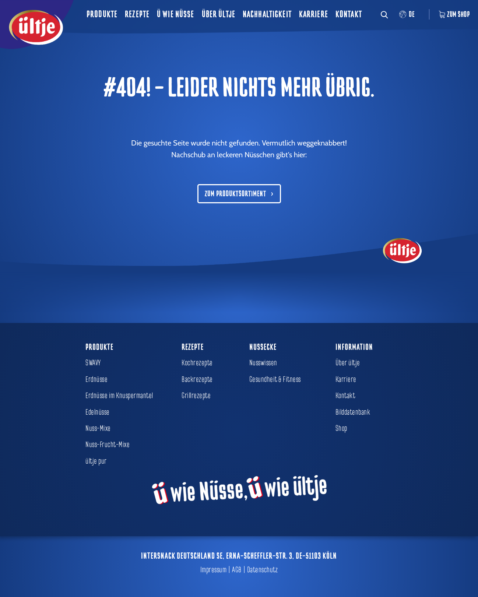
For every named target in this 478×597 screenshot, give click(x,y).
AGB (237, 570)
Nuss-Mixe (98, 428)
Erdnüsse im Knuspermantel (119, 395)
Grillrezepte (196, 395)
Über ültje (218, 14)
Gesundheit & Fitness (275, 379)
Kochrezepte (197, 363)
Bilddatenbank (352, 412)
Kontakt (348, 14)
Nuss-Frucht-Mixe (107, 444)
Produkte (102, 14)
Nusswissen (263, 363)
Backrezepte (197, 379)
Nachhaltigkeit (267, 14)
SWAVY (93, 363)
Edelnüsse (97, 412)
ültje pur (96, 461)
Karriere (313, 14)
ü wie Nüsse (175, 14)
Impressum (213, 570)
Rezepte (137, 14)
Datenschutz (262, 570)
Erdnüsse (96, 379)
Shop (341, 428)
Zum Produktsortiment (235, 194)
